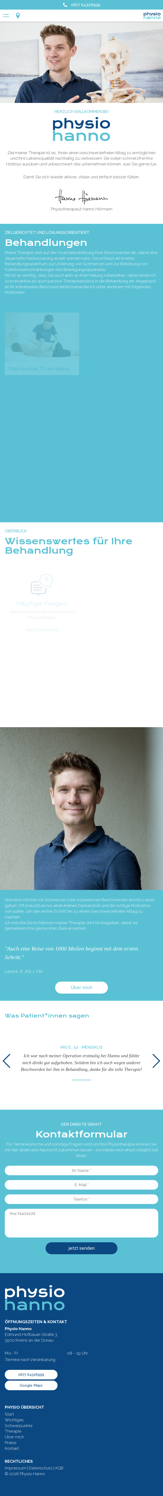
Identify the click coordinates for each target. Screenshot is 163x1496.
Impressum (15, 1468)
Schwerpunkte (18, 1425)
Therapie (13, 1431)
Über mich (81, 987)
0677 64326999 (81, 4)
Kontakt (12, 1448)
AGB (59, 1468)
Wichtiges (14, 1419)
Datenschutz (40, 1468)
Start (9, 1414)
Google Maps (31, 1385)
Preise (10, 1442)
